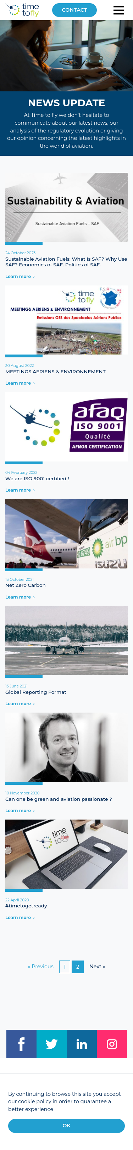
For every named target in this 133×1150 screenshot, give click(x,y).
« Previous (41, 966)
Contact (74, 10)
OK (66, 1125)
